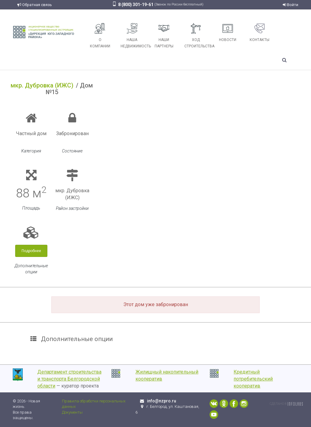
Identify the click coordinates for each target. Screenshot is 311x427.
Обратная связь (34, 4)
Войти (290, 4)
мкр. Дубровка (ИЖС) (42, 85)
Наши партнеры (164, 35)
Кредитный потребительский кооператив (253, 379)
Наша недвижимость (134, 35)
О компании (100, 35)
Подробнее (31, 251)
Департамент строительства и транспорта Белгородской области (69, 379)
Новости (227, 32)
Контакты (259, 32)
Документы (72, 412)
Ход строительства (198, 35)
